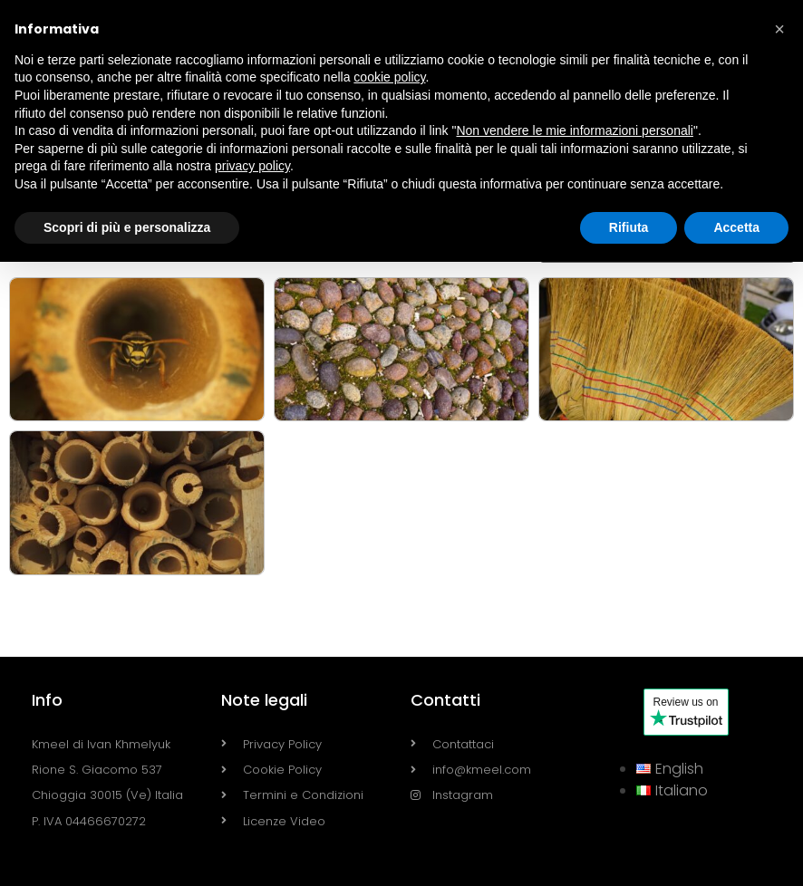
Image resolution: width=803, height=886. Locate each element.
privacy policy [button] (252, 166)
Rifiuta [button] (629, 227)
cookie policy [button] (389, 77)
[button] (779, 28)
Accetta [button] (736, 227)
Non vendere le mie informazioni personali (574, 130)
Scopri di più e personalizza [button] (127, 227)
